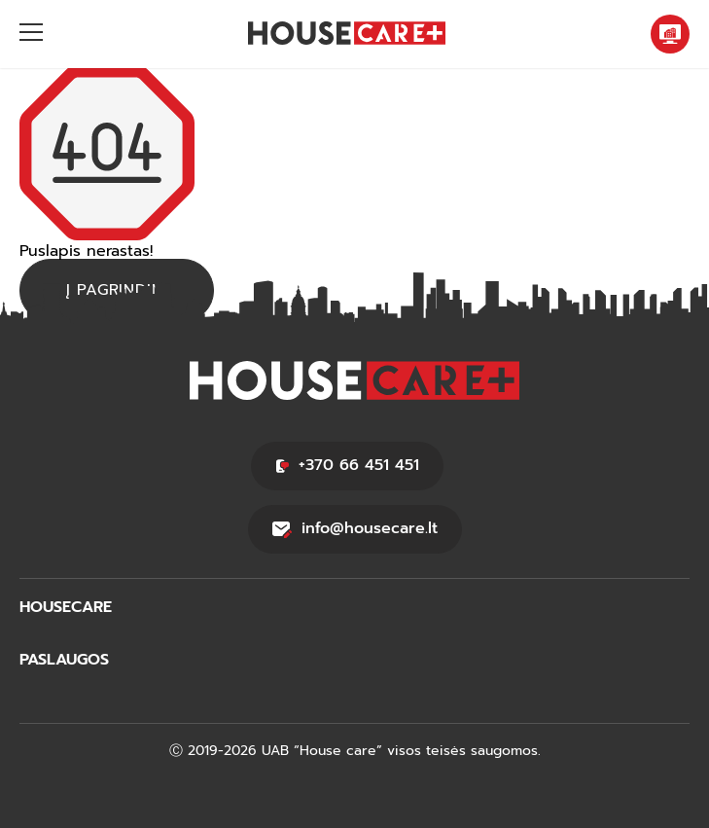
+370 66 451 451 (347, 465)
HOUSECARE (65, 607)
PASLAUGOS (64, 660)
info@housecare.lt (355, 528)
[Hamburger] (31, 34)
